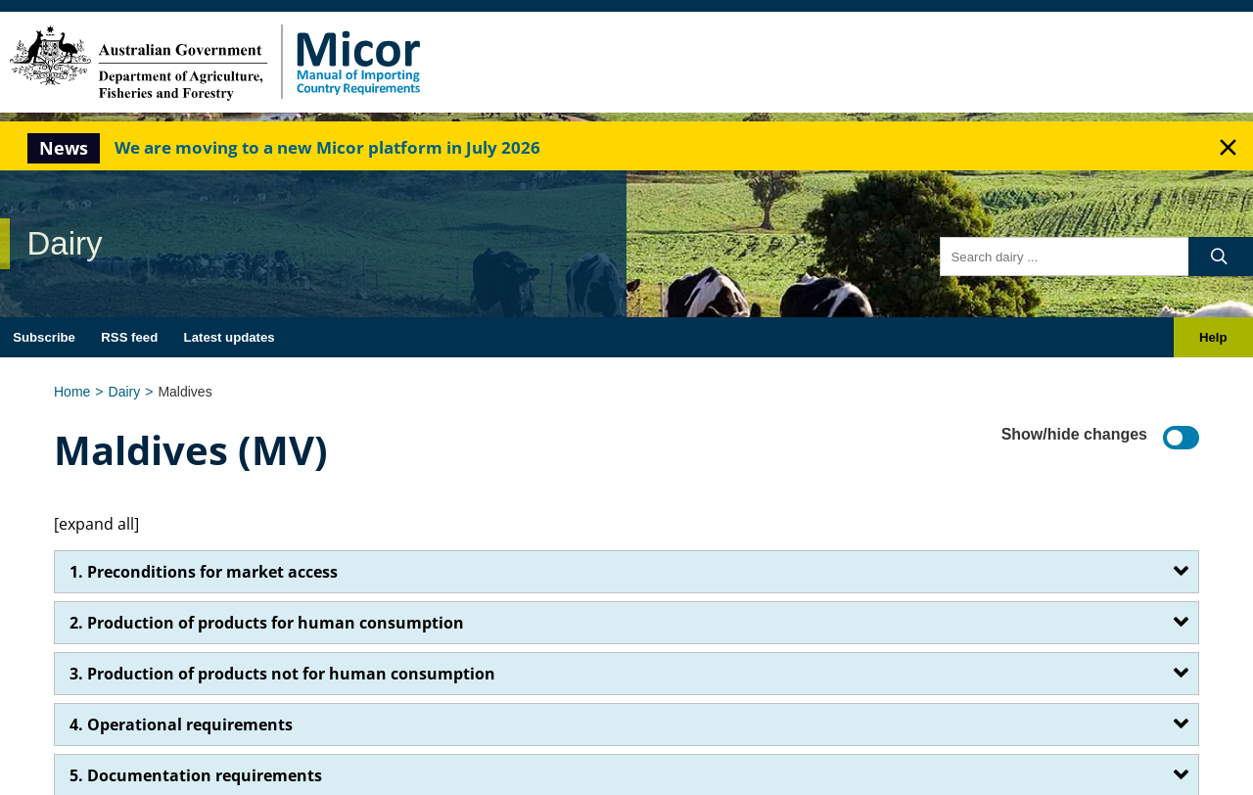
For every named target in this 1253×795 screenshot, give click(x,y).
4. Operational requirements (181, 724)
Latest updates (229, 337)
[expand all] (96, 524)
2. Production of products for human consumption (267, 622)
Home (72, 391)
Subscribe (44, 337)
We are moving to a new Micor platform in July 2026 (327, 147)
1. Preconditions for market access (204, 572)
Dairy (125, 391)
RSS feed (129, 337)
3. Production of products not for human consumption (282, 673)
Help (1213, 337)
